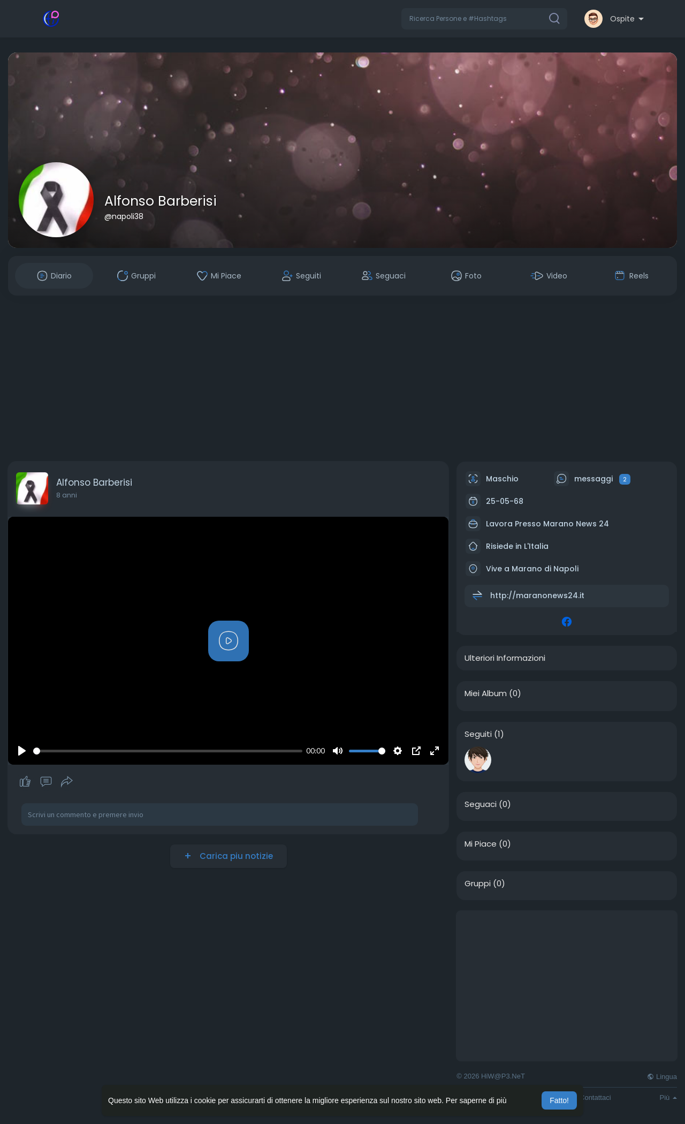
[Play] (22, 750)
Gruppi (478, 883)
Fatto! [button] (559, 1100)
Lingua (662, 1076)
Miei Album (486, 693)
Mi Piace (481, 844)
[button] (484, 18)
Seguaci (481, 804)
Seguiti (478, 734)
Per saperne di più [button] (476, 1100)
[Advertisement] (342, 379)
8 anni (66, 495)
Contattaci (595, 1097)
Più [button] (668, 1097)
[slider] (167, 751)
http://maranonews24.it (537, 595)
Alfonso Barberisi (160, 201)
